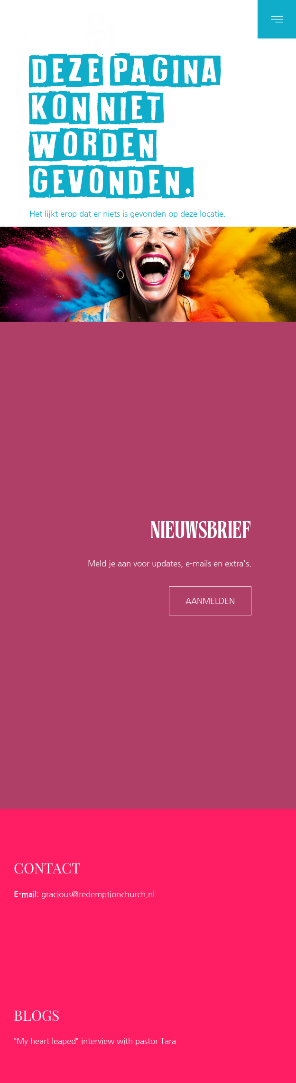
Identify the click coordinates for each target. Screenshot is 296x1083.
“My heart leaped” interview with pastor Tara (95, 1038)
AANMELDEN (210, 599)
